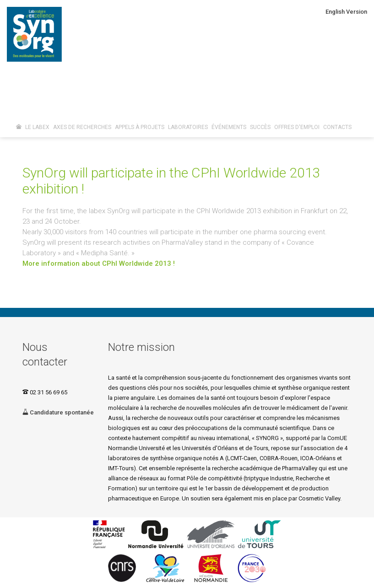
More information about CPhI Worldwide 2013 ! (98, 263)
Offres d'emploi (297, 127)
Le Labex (37, 127)
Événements (228, 127)
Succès (260, 127)
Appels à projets (139, 127)
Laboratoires (188, 127)
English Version (346, 11)
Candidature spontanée (58, 412)
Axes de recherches (82, 127)
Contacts (337, 127)
